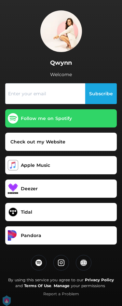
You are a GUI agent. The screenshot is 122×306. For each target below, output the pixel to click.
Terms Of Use (37, 285)
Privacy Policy (99, 279)
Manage (62, 285)
